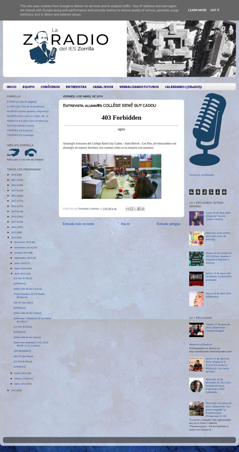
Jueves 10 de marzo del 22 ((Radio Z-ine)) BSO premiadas (218, 276)
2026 (14, 174)
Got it (215, 10)
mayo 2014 (20, 268)
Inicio (125, 224)
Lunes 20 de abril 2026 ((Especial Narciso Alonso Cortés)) (218, 216)
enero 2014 (20, 383)
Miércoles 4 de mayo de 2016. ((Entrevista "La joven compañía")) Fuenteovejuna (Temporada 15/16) (218, 409)
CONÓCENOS (50, 87)
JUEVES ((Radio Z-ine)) (20, 125)
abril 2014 (20, 273)
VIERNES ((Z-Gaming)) (20, 134)
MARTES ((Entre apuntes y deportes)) (27, 111)
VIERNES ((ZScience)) (20, 130)
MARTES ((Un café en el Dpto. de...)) (27, 115)
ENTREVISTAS (76, 87)
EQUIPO (28, 87)
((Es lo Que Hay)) (23, 302)
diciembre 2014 (23, 242)
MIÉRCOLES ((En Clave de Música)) (27, 120)
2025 (14, 179)
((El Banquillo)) (22, 350)
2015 (14, 232)
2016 (14, 227)
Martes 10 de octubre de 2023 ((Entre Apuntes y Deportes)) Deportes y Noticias (218, 258)
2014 (14, 237)
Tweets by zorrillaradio (201, 174)
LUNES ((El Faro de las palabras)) (25, 106)
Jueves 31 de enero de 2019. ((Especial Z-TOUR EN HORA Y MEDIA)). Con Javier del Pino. (217, 365)
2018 (14, 216)
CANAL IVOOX (103, 87)
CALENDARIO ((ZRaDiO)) (183, 87)
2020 (14, 206)
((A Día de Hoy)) (23, 278)
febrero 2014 (21, 378)
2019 (14, 211)
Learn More (197, 10)
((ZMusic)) (20, 283)
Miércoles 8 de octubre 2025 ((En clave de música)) (218, 236)
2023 (14, 190)
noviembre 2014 (23, 247)
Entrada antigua (168, 224)
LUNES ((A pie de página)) (22, 101)
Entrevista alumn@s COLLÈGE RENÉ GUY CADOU (31, 344)
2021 (14, 200)
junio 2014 (20, 263)
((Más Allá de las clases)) (27, 337)
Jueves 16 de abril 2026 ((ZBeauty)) (218, 295)
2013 (14, 390)
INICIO (11, 87)
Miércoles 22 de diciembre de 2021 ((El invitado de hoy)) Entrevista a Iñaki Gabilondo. (218, 386)
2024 (14, 185)
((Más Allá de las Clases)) (28, 288)
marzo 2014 (21, 373)
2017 (14, 221)
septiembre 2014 (23, 257)
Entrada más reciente (78, 224)
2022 (14, 195)
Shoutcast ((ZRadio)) (200, 344)
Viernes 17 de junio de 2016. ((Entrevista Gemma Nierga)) (218, 327)
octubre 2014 (21, 252)
